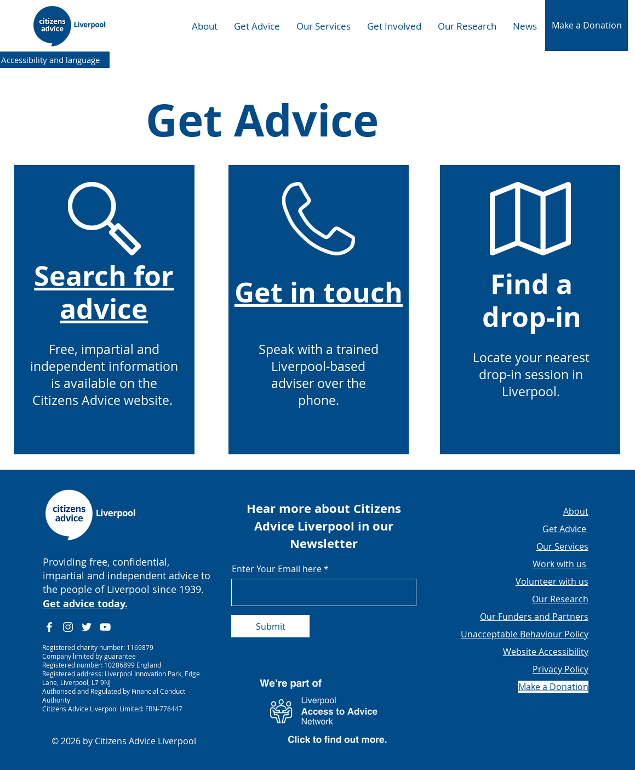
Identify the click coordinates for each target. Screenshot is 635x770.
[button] (586, 25)
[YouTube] (105, 627)
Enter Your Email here (277, 568)
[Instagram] (68, 627)
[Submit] (270, 626)
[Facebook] (49, 627)
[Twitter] (86, 627)
